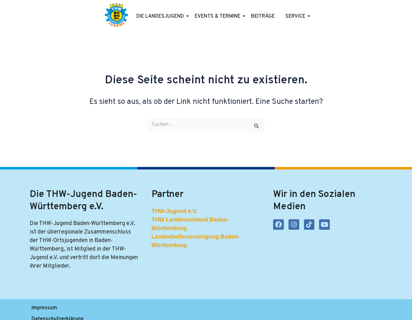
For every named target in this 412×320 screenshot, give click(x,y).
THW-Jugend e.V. (174, 211)
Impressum (44, 309)
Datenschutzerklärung (92, 309)
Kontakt (165, 309)
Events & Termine (219, 16)
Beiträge (263, 16)
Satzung (137, 309)
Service (296, 16)
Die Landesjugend (161, 16)
